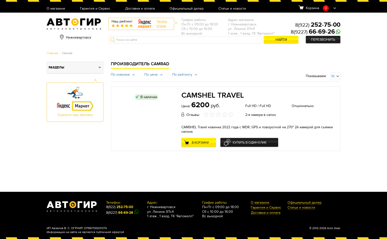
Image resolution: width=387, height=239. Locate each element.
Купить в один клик (250, 143)
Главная (52, 53)
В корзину (200, 143)
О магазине (56, 9)
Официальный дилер (187, 9)
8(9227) (313, 32)
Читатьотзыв (161, 23)
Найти (281, 40)
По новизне (120, 74)
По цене (151, 74)
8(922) (317, 25)
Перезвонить (323, 40)
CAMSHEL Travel (212, 95)
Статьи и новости (232, 9)
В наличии (148, 97)
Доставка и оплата (140, 9)
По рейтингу (182, 74)
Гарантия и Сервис (95, 9)
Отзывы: (193, 115)
